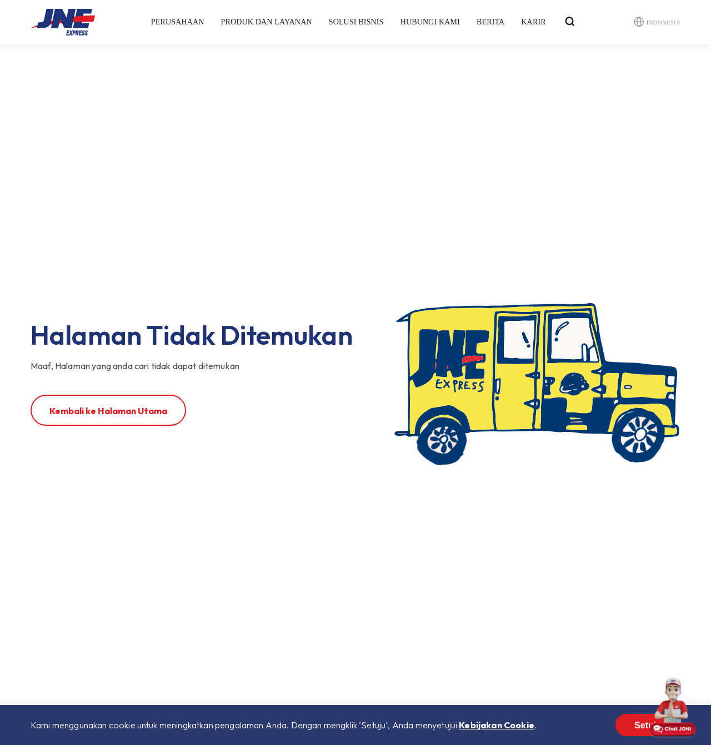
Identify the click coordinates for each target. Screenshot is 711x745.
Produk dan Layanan (266, 22)
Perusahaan (177, 22)
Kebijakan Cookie (496, 725)
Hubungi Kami (430, 22)
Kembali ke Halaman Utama (108, 410)
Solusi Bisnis (356, 22)
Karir (533, 22)
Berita (490, 22)
